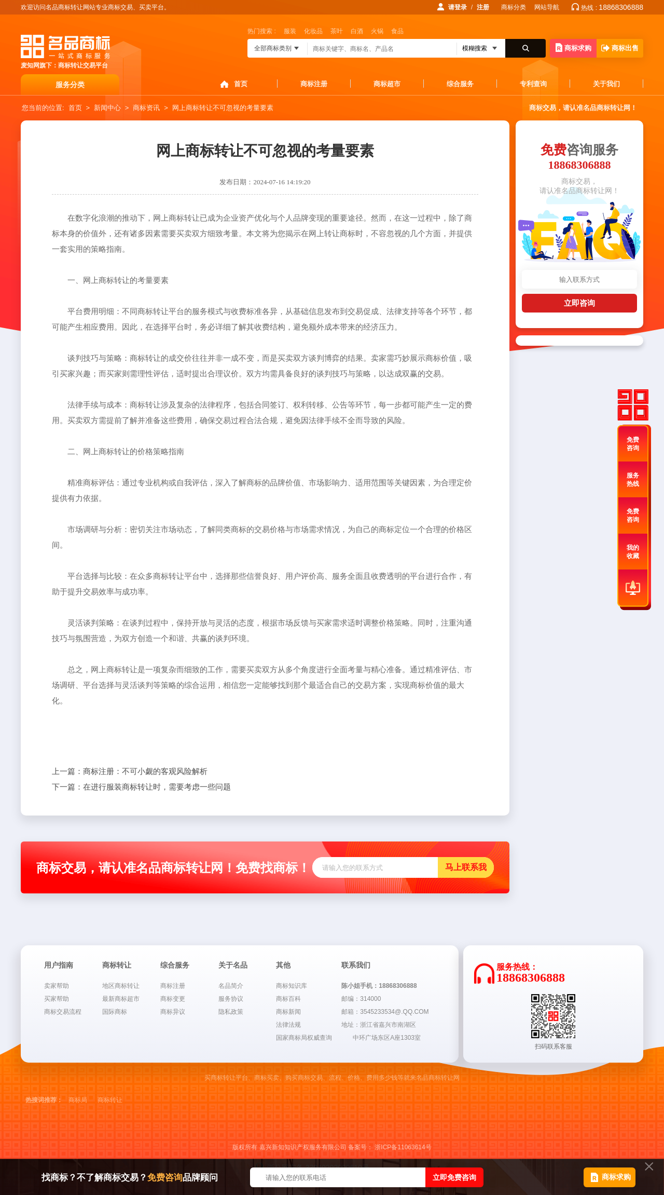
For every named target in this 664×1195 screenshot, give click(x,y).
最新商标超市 (121, 998)
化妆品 (313, 31)
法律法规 (288, 1024)
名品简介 (230, 985)
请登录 (457, 7)
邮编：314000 (361, 998)
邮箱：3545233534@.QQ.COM (384, 1011)
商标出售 (620, 48)
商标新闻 (288, 1011)
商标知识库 (291, 985)
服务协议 (230, 998)
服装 (290, 31)
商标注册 (313, 84)
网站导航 (546, 7)
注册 (483, 7)
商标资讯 (146, 108)
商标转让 (110, 1100)
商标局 (77, 1100)
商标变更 (172, 998)
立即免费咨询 (454, 1177)
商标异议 (172, 1011)
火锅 (377, 31)
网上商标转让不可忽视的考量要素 (222, 108)
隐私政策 (230, 1011)
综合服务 (460, 84)
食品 (397, 31)
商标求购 (573, 47)
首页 (240, 84)
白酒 (357, 31)
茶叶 (336, 31)
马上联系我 (466, 867)
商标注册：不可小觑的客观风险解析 (130, 771)
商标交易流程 (62, 1011)
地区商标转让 (121, 985)
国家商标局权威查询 (304, 1037)
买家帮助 (56, 998)
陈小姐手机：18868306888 (379, 985)
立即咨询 (579, 302)
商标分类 (513, 7)
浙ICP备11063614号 (403, 1147)
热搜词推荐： (44, 1100)
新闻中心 (107, 108)
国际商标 (114, 1011)
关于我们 (606, 84)
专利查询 (533, 84)
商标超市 (387, 84)
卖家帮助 (56, 985)
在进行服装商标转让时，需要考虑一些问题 (141, 787)
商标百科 (288, 998)
